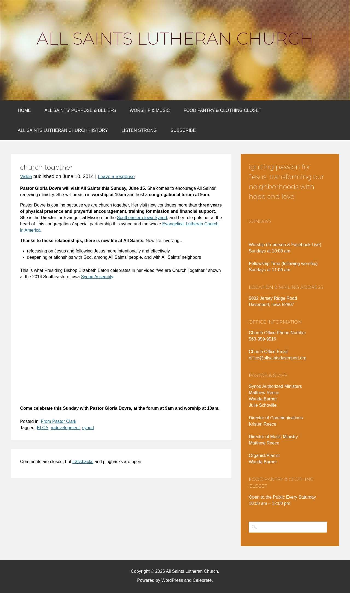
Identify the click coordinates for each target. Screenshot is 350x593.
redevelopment (65, 427)
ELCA (42, 427)
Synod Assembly (97, 276)
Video (26, 176)
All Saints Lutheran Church (175, 38)
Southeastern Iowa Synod (142, 217)
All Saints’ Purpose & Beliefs (80, 110)
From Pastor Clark (58, 421)
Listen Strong (139, 130)
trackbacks (82, 461)
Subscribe (183, 130)
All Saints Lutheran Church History (63, 130)
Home (24, 110)
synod (88, 427)
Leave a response (116, 176)
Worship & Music (150, 110)
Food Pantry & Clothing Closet (222, 110)
